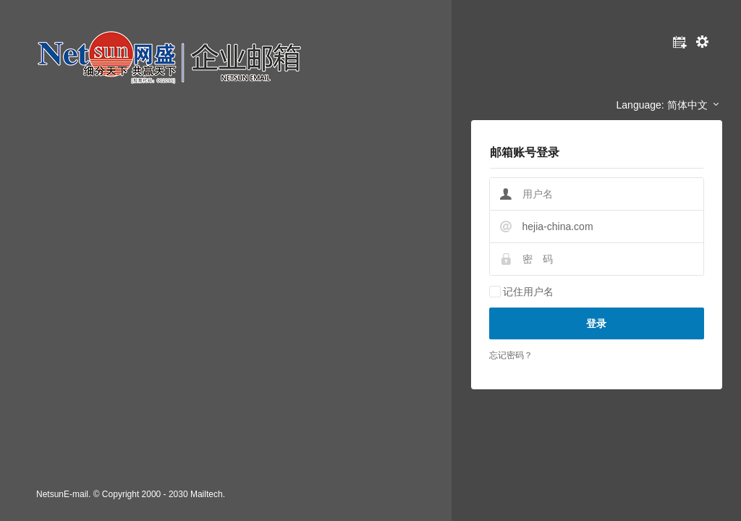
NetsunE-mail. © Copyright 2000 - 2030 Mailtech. (130, 494)
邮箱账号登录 (524, 152)
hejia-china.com (557, 226)
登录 (596, 323)
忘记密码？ (511, 355)
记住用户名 (528, 291)
